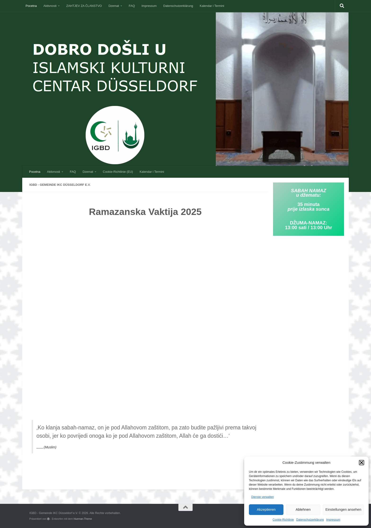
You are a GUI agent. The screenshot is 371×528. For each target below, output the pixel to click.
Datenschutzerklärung (310, 519)
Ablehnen (303, 509)
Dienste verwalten (262, 497)
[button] (361, 462)
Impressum (333, 519)
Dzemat (113, 6)
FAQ (132, 6)
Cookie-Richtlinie (283, 519)
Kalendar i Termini (212, 6)
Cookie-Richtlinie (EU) (118, 171)
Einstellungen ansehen (343, 509)
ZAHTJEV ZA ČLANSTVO (84, 6)
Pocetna (31, 6)
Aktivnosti (50, 6)
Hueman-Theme (83, 518)
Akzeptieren (266, 509)
